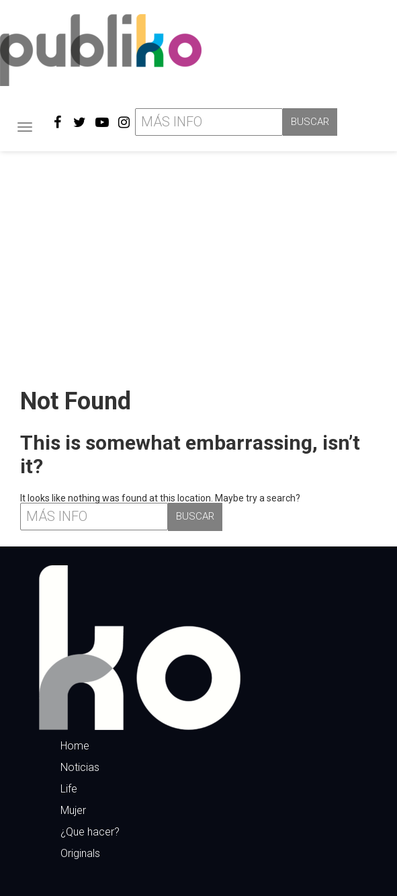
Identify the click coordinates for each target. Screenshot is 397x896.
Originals (80, 853)
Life (68, 788)
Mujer (73, 810)
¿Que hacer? (90, 831)
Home (74, 745)
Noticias (79, 767)
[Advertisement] (198, 264)
